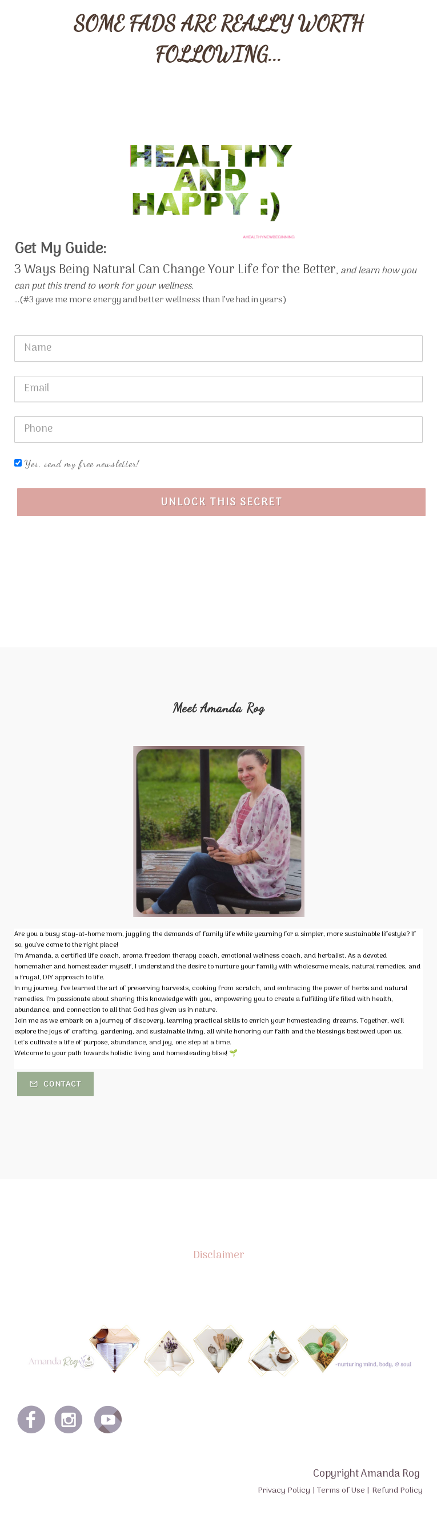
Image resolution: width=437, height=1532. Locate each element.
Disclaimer (218, 1255)
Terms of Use (341, 1490)
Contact (55, 1084)
